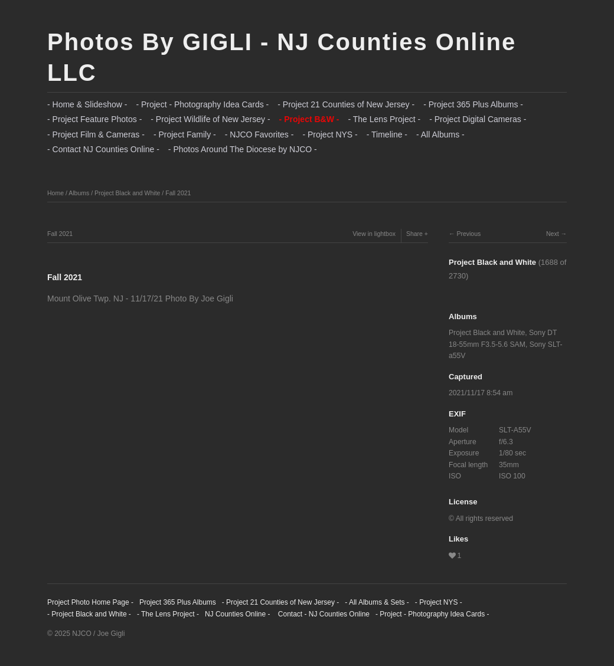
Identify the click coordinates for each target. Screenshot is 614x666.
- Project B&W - (309, 119)
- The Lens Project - (384, 119)
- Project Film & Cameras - (96, 134)
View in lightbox (374, 233)
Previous (468, 233)
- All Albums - (440, 134)
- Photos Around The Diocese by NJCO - (242, 149)
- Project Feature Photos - (94, 119)
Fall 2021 (178, 192)
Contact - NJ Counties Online (323, 614)
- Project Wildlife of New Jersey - (210, 119)
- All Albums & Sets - (377, 602)
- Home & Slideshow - (87, 104)
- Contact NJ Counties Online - (103, 149)
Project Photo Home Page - (90, 602)
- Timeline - (387, 134)
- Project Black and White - (89, 614)
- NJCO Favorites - (259, 134)
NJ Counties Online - (237, 614)
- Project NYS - (329, 134)
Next (552, 233)
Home (55, 192)
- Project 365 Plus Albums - (473, 104)
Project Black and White (127, 192)
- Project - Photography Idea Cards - (202, 104)
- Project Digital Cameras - (477, 119)
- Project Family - (185, 134)
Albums (78, 192)
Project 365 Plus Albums (177, 602)
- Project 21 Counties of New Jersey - (345, 104)
